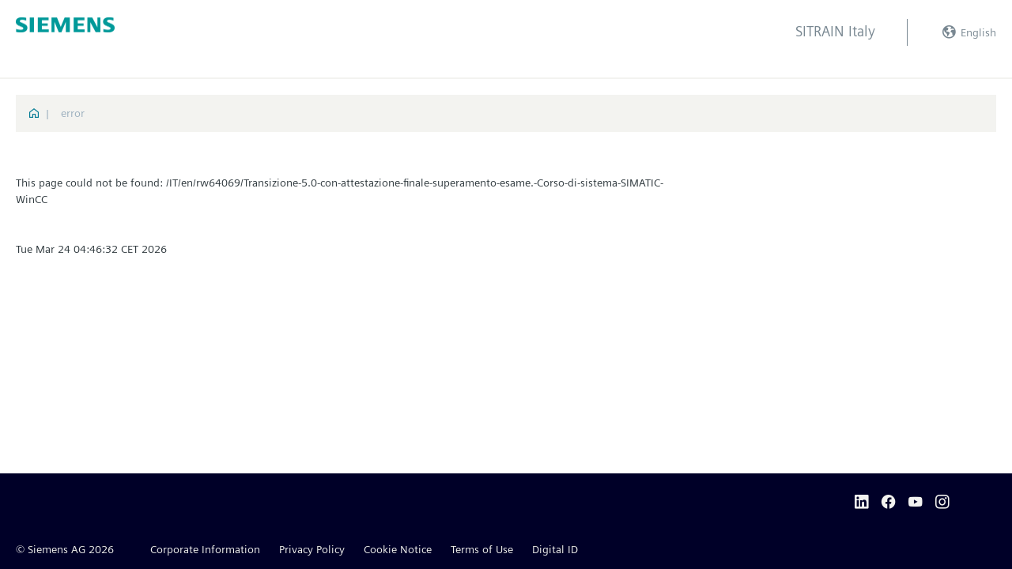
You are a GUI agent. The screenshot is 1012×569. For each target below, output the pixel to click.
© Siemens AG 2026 (65, 549)
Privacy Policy (312, 549)
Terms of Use (482, 549)
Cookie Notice (398, 549)
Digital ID (555, 549)
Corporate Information (205, 549)
